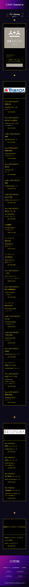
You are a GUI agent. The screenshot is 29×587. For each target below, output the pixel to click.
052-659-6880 (12, 266)
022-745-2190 (11, 129)
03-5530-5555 (12, 469)
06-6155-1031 (11, 344)
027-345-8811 (11, 143)
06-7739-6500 (12, 358)
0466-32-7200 (12, 233)
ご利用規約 (23, 568)
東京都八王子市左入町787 (13, 544)
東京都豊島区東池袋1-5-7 (13, 187)
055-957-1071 (11, 250)
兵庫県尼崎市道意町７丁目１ (14, 369)
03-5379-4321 (11, 453)
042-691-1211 (11, 547)
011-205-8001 (11, 113)
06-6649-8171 (11, 328)
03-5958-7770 (11, 190)
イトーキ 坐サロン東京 (14, 66)
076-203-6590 (12, 298)
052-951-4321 (11, 483)
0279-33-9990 (12, 159)
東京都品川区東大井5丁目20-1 (14, 201)
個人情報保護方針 (16, 568)
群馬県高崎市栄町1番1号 (12, 140)
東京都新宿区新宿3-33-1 (12, 450)
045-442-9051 (11, 220)
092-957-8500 (12, 404)
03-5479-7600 (12, 204)
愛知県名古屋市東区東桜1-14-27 (14, 480)
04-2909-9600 (12, 176)
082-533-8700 (12, 387)
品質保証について (7, 568)
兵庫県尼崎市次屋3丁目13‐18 (14, 355)
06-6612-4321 (11, 499)
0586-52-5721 (11, 282)
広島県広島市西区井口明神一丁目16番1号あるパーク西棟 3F (11, 383)
